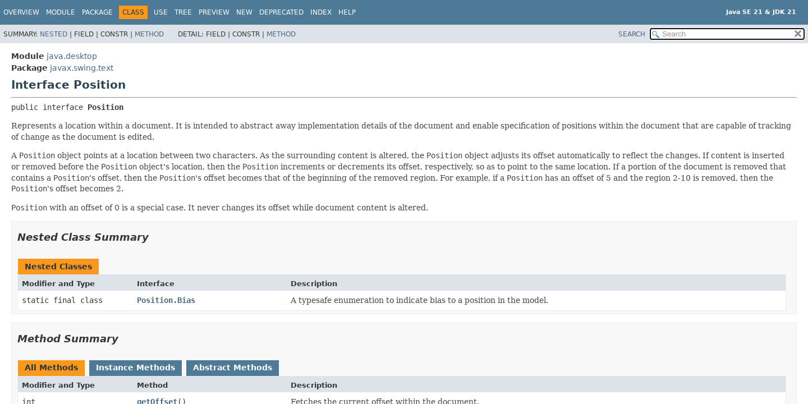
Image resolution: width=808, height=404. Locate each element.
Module (60, 12)
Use (161, 12)
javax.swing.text (81, 67)
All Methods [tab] (51, 367)
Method (149, 34)
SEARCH (631, 34)
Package (97, 12)
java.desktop (72, 56)
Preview (214, 12)
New (244, 12)
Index (321, 12)
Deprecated (281, 12)
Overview (21, 12)
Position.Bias (166, 300)
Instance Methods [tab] (135, 367)
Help (347, 12)
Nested (53, 34)
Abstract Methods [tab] (232, 367)
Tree (183, 12)
